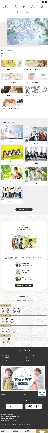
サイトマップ (27, 396)
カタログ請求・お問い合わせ (24, 285)
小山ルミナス (11, 56)
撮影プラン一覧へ (24, 210)
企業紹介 (3, 394)
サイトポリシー (27, 394)
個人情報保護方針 (5, 396)
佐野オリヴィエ (20, 56)
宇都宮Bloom (4, 56)
